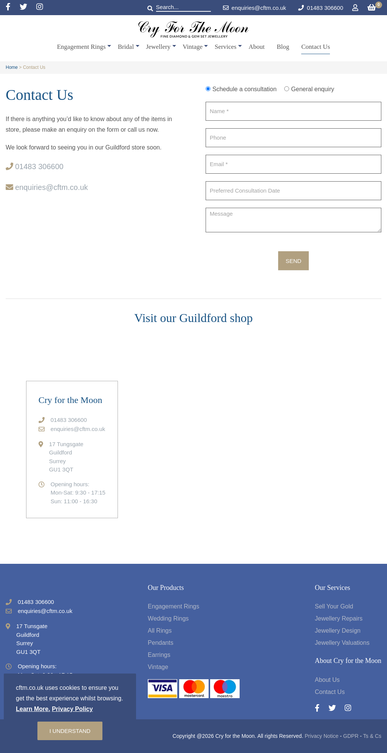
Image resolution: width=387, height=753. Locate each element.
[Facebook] (13, 7)
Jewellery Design (338, 630)
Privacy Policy (72, 708)
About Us (327, 680)
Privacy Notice (321, 736)
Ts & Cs (372, 736)
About (257, 46)
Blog (283, 46)
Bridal (126, 46)
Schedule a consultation (241, 89)
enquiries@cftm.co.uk (254, 8)
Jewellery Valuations (342, 642)
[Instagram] (39, 7)
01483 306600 (325, 8)
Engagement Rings (81, 46)
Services (226, 46)
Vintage (193, 46)
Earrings (159, 655)
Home (12, 67)
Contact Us (315, 46)
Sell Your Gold (334, 606)
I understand (70, 730)
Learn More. (33, 708)
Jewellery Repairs (338, 618)
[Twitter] (28, 7)
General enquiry (309, 89)
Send (294, 261)
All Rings (160, 630)
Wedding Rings (168, 618)
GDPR (350, 736)
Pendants (160, 642)
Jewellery (158, 46)
